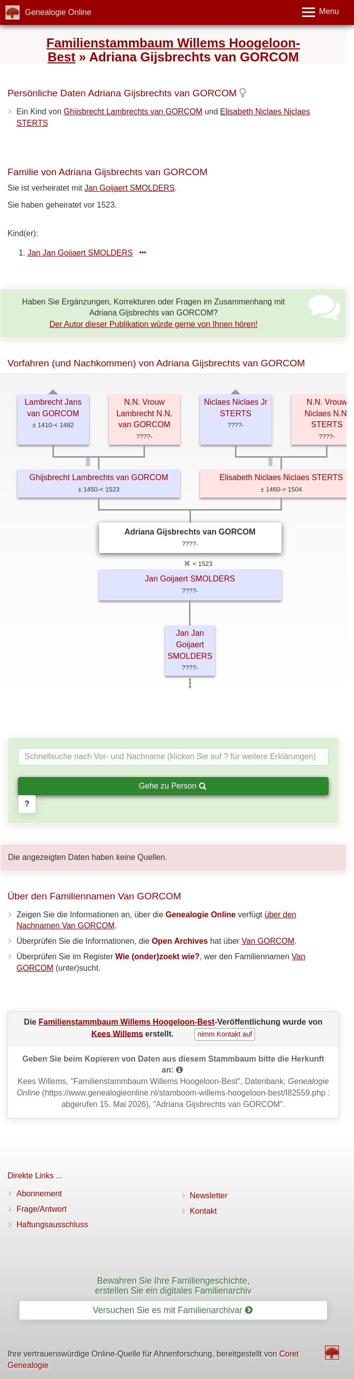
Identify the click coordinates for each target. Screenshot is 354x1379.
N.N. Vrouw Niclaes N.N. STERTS (326, 413)
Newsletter (209, 1195)
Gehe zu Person (172, 786)
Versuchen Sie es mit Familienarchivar (172, 1310)
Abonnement (39, 1193)
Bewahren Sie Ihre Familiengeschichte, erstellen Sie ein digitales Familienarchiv (173, 1285)
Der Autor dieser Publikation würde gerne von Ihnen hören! (154, 324)
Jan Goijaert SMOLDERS (129, 188)
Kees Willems (117, 1033)
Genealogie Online (58, 12)
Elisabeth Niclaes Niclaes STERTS (281, 477)
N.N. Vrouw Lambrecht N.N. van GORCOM (144, 413)
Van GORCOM (268, 941)
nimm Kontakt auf (225, 1034)
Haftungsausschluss (52, 1224)
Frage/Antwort (41, 1209)
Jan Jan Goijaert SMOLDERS (80, 253)
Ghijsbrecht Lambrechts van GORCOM (133, 111)
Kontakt (203, 1211)
